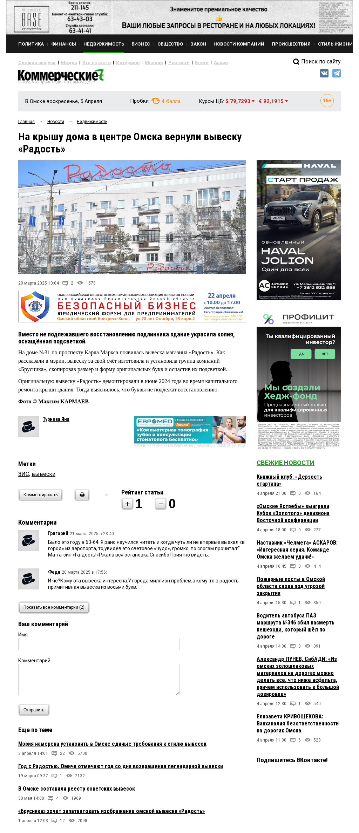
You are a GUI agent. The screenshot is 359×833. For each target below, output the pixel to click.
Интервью (113, 62)
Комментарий (34, 663)
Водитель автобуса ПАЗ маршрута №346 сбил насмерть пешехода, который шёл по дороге (295, 629)
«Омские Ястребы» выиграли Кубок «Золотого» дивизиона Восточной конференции (293, 516)
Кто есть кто (86, 62)
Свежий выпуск (34, 62)
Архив (195, 62)
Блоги (178, 62)
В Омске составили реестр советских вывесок (76, 791)
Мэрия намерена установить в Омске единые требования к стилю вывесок (112, 746)
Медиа (62, 62)
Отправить (35, 712)
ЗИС (23, 476)
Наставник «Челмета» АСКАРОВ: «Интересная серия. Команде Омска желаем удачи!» (297, 552)
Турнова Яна (56, 422)
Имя (23, 637)
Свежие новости (285, 465)
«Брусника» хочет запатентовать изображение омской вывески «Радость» (111, 814)
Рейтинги (158, 62)
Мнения (136, 62)
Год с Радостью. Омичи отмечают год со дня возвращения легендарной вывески (120, 769)
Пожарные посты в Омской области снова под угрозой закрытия (291, 589)
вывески (43, 476)
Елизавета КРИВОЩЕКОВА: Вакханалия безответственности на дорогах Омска (298, 726)
